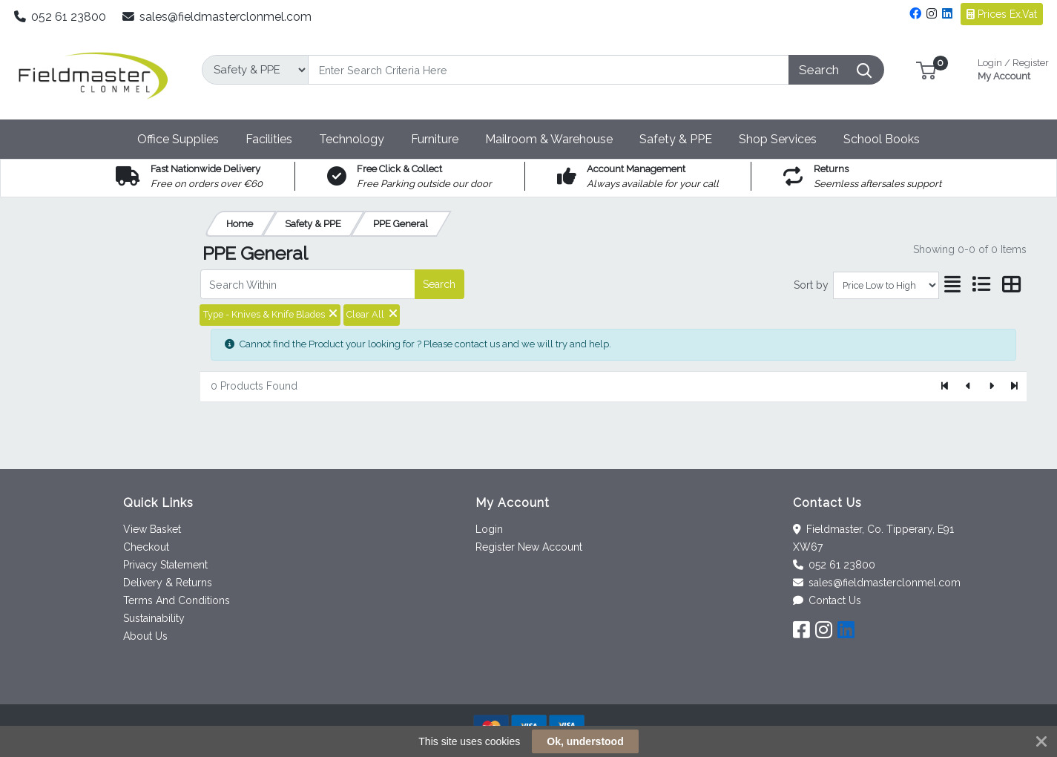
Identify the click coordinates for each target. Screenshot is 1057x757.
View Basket (152, 529)
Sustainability (154, 618)
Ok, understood (585, 741)
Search (439, 284)
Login (489, 529)
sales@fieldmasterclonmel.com (217, 17)
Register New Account (528, 547)
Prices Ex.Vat (1002, 14)
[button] (926, 69)
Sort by (811, 285)
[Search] (548, 70)
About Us (145, 636)
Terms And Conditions (176, 600)
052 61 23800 (60, 17)
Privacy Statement (165, 565)
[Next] (991, 387)
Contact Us (827, 600)
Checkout (146, 547)
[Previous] (968, 387)
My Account (1013, 68)
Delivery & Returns (167, 583)
